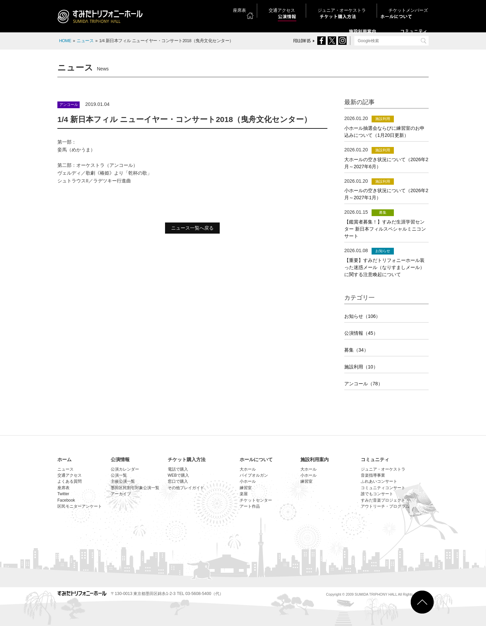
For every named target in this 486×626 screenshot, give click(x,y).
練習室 (246, 487)
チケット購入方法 (187, 459)
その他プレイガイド (186, 487)
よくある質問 (69, 481)
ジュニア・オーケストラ (360, 6)
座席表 (289, 6)
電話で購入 (178, 469)
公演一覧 (119, 475)
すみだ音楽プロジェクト (383, 500)
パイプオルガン (254, 475)
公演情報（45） (361, 333)
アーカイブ (121, 493)
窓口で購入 (178, 481)
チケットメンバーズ (410, 6)
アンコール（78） (363, 383)
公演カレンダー (125, 469)
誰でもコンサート (377, 493)
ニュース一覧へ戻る (192, 228)
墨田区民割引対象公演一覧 (135, 487)
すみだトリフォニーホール (102, 17)
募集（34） (356, 350)
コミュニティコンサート (383, 487)
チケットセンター (256, 500)
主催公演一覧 (123, 481)
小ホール (248, 481)
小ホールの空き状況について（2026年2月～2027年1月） (386, 194)
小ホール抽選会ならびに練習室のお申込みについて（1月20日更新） (384, 131)
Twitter (63, 493)
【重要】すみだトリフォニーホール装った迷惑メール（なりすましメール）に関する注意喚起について (384, 267)
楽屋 (244, 493)
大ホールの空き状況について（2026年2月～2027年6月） (386, 163)
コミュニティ (375, 459)
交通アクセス (316, 6)
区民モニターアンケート (79, 506)
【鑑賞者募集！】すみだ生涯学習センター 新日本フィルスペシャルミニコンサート (385, 229)
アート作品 (250, 506)
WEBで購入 (178, 475)
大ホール (248, 469)
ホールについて (256, 459)
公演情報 (120, 459)
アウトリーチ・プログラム (385, 506)
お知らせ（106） (362, 316)
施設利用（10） (361, 366)
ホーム (64, 459)
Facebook (66, 500)
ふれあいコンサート (379, 481)
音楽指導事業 (373, 475)
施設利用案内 (314, 459)
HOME (65, 40)
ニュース (85, 40)
